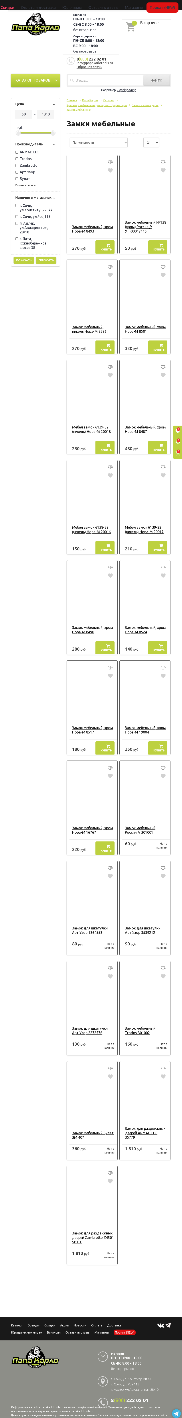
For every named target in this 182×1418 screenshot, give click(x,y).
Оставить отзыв (94, 5)
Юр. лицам (76, 5)
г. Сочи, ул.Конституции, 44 (33, 206)
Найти (156, 79)
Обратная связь (89, 65)
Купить (106, 245)
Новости (80, 1319)
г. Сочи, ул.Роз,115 (32, 215)
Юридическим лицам (26, 1326)
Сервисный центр (151, 5)
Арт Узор (25, 170)
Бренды (26, 5)
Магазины (102, 1326)
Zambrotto (26, 164)
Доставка (114, 1319)
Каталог (14, 5)
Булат (22, 177)
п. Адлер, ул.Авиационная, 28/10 (31, 226)
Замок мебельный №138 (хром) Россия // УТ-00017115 (143, 225)
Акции (64, 1319)
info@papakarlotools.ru (95, 61)
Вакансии (54, 1326)
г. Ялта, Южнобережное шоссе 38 (30, 241)
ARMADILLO (27, 151)
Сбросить (46, 258)
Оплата (96, 1319)
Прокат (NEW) (130, 5)
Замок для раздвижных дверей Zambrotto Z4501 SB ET (90, 1231)
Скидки (49, 1319)
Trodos (23, 157)
